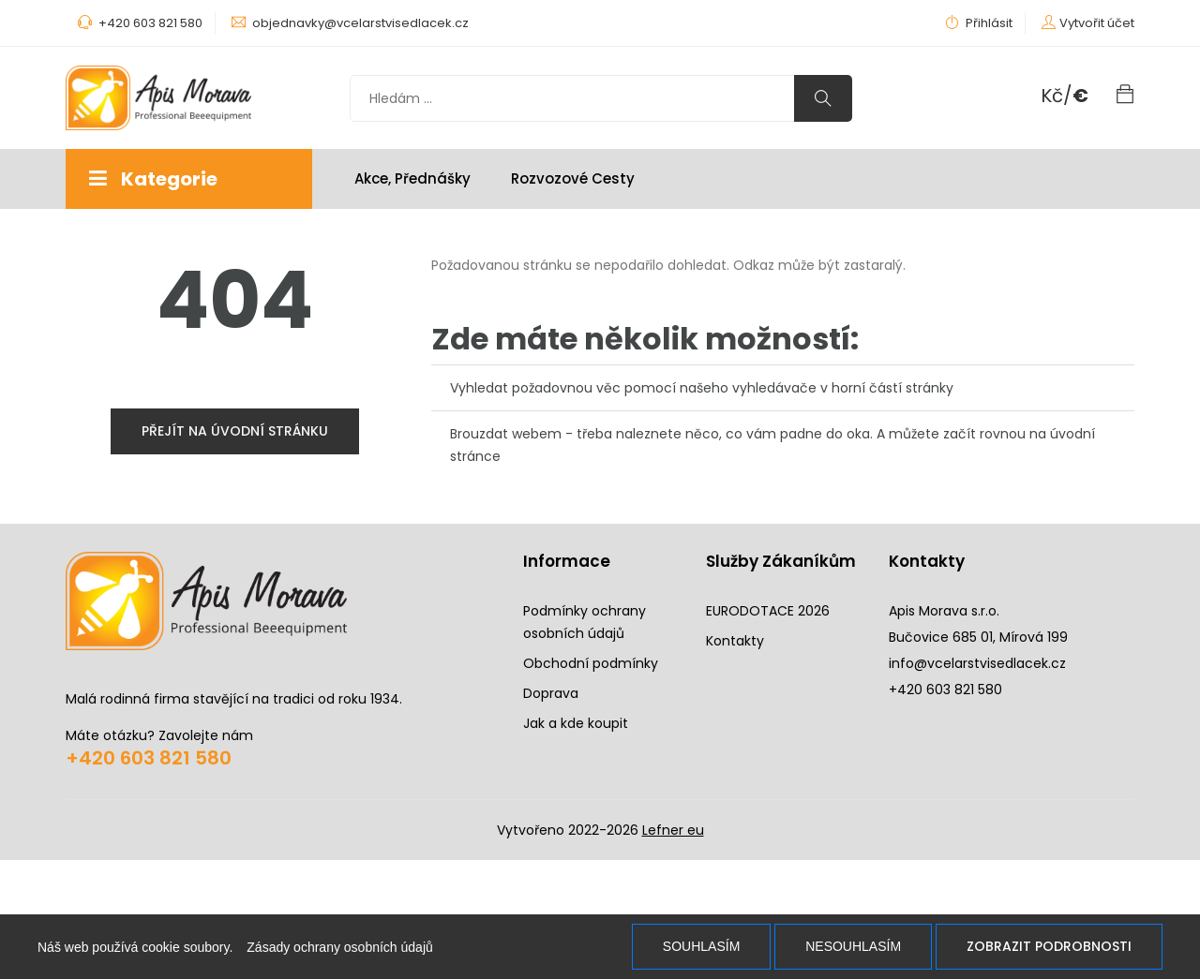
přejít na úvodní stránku (235, 431)
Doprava (550, 693)
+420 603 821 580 (149, 758)
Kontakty (735, 640)
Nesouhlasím (853, 946)
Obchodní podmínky (590, 663)
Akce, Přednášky (412, 178)
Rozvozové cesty (573, 178)
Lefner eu (673, 830)
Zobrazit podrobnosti (1049, 946)
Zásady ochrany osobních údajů (339, 947)
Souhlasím (701, 946)
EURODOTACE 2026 (768, 610)
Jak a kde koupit (575, 723)
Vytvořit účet (1096, 23)
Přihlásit (978, 23)
